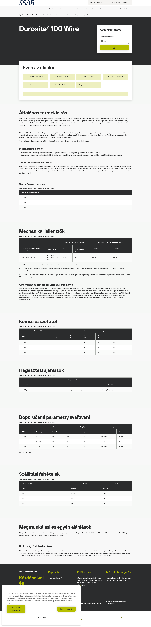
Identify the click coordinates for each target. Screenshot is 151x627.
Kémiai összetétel (89, 77)
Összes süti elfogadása (23, 610)
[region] (41, 606)
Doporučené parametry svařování (36, 85)
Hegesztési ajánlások (115, 77)
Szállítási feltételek (62, 85)
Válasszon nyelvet (107, 36)
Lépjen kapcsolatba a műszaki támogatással (116, 602)
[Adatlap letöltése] (114, 47)
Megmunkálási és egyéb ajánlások (89, 85)
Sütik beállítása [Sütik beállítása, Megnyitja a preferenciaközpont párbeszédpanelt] (41, 617)
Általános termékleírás (35, 77)
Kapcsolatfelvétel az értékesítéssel (89, 603)
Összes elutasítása (59, 610)
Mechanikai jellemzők (62, 77)
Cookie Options (126, 618)
